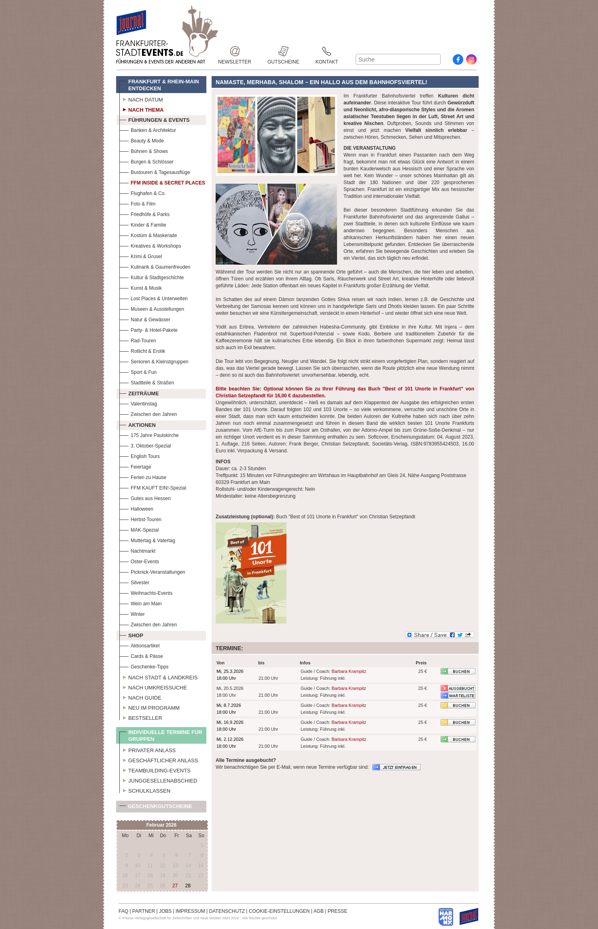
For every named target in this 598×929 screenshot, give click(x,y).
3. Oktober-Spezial (145, 445)
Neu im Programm (149, 707)
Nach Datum (141, 99)
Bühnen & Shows (143, 150)
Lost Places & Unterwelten (153, 297)
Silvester (134, 581)
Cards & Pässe (141, 655)
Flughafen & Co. (142, 192)
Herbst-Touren (140, 518)
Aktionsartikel (139, 645)
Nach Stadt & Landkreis (158, 676)
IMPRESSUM (190, 911)
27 (175, 886)
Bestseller (140, 717)
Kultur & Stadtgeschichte (151, 276)
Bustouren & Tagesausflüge (154, 171)
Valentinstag (138, 403)
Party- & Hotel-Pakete (148, 329)
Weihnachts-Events (145, 592)
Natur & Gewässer (144, 318)
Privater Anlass (147, 749)
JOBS (165, 911)
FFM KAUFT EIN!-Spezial (152, 487)
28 (188, 886)
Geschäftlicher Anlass (158, 759)
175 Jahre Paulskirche (149, 434)
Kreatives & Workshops (150, 245)
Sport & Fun (138, 371)
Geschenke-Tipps (144, 666)
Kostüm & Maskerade (148, 234)
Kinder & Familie (142, 224)
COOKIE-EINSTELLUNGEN (279, 911)
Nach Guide (140, 697)
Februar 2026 (161, 825)
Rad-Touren (137, 340)
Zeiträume (139, 392)
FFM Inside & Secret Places (162, 182)
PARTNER (143, 911)
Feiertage (135, 466)
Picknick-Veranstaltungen (152, 571)
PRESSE (338, 911)
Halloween (136, 508)
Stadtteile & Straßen (146, 382)
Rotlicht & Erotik (142, 350)
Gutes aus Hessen (145, 497)
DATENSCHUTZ (227, 911)
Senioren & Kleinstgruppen (154, 361)
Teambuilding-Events (155, 770)
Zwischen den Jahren (148, 413)
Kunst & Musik (140, 287)
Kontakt (327, 51)
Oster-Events (139, 560)
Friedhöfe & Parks (144, 213)
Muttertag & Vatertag (147, 539)
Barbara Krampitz (348, 671)
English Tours (139, 455)
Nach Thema (141, 109)
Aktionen (137, 424)
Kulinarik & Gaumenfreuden (154, 266)
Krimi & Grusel (140, 255)
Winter (132, 613)
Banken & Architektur (147, 129)
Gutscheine (283, 51)
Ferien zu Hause (142, 476)
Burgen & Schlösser (146, 161)
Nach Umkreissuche (153, 687)
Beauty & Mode (141, 140)
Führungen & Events (154, 119)
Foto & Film (137, 203)
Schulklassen (144, 790)
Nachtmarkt (137, 550)
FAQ (123, 911)
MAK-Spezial (139, 529)
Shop (131, 634)
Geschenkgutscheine (155, 807)
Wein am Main (140, 603)
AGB (319, 911)
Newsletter (234, 51)
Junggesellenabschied (158, 780)
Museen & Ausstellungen (151, 308)
